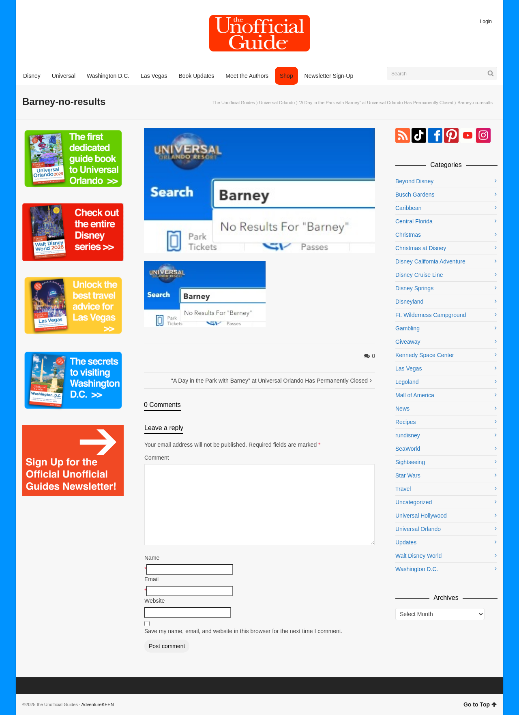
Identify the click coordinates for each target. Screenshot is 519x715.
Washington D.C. (416, 569)
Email (151, 579)
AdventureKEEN (97, 704)
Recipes (405, 422)
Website (154, 600)
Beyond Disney (414, 181)
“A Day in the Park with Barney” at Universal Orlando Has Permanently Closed (376, 102)
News (402, 408)
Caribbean (408, 208)
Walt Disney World (418, 555)
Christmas (408, 234)
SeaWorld (407, 448)
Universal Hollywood (421, 515)
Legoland (407, 382)
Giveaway (407, 341)
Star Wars (407, 475)
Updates (405, 542)
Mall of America (414, 395)
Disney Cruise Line (419, 275)
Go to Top (480, 704)
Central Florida (414, 221)
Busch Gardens (415, 194)
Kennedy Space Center (424, 355)
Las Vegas (408, 368)
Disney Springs (414, 288)
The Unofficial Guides (233, 102)
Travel (403, 489)
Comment (156, 457)
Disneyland (409, 301)
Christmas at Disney (420, 248)
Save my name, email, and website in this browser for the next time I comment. (243, 631)
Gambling (407, 328)
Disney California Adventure (430, 261)
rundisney (407, 435)
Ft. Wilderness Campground (430, 315)
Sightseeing (410, 462)
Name (151, 557)
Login (486, 21)
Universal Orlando (277, 102)
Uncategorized (413, 502)
